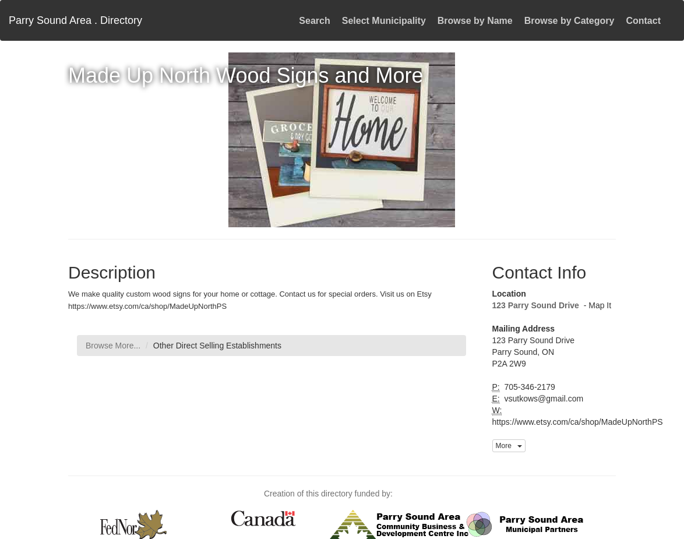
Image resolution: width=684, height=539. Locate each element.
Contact (643, 21)
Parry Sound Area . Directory (75, 20)
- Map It (596, 305)
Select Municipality (384, 21)
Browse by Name (475, 21)
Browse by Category (569, 21)
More (509, 446)
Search (314, 21)
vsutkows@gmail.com (542, 398)
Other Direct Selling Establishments (217, 345)
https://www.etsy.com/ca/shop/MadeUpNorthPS (577, 422)
